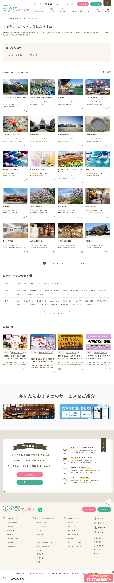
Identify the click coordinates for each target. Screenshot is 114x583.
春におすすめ (28, 301)
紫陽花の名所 (101, 301)
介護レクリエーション (43, 518)
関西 (45, 283)
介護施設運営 (11, 546)
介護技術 (10, 527)
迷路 (38, 562)
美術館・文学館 (35, 290)
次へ (76, 263)
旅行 (18, 301)
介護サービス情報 (13, 538)
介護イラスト (71, 518)
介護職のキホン (12, 523)
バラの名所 (89, 301)
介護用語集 (98, 542)
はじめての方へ (60, 4)
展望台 (29, 294)
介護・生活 (71, 526)
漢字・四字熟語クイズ (44, 542)
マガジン (99, 532)
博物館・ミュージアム (52, 290)
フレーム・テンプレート (76, 546)
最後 (82, 263)
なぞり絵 (40, 558)
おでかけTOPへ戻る (57, 313)
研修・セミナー (102, 523)
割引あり (90, 305)
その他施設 (39, 294)
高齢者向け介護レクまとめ (100, 352)
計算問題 (40, 534)
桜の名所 (78, 301)
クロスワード (41, 538)
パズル (39, 550)
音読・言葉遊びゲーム (44, 546)
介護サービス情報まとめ (17, 352)
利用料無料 (65, 305)
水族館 (93, 290)
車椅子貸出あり (77, 305)
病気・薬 (10, 534)
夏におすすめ (41, 301)
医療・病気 (71, 530)
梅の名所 (54, 305)
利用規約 (75, 573)
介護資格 (10, 542)
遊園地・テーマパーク (71, 290)
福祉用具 (71, 538)
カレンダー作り (42, 526)
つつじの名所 (22, 305)
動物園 (84, 290)
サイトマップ (98, 554)
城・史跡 (20, 294)
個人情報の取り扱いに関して (58, 573)
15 (70, 263)
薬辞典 (98, 518)
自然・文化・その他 (74, 542)
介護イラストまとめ (71, 352)
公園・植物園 (22, 290)
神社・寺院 (103, 290)
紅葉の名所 (44, 305)
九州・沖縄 (54, 283)
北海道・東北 (22, 283)
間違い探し (41, 554)
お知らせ (97, 550)
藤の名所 (33, 305)
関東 (31, 283)
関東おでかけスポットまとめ (45, 352)
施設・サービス (73, 534)
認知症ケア (10, 530)
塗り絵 (39, 530)
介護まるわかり (11, 518)
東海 (38, 283)
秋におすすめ (54, 301)
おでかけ (99, 527)
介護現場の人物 (73, 523)
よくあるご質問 (71, 4)
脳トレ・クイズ (42, 523)
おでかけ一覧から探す (16, 275)
